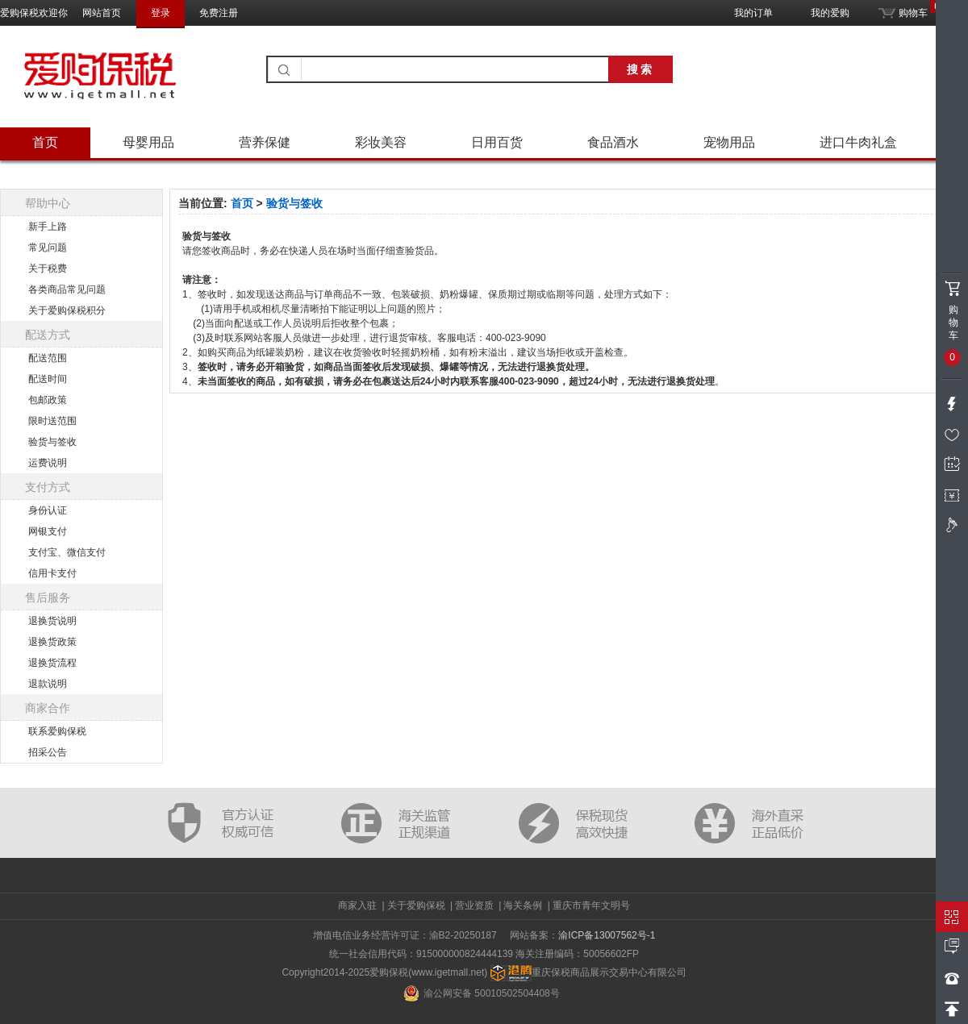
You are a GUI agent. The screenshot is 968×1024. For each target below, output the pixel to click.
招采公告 (47, 752)
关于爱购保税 (416, 905)
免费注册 (218, 13)
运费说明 (47, 462)
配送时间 (47, 379)
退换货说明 (52, 620)
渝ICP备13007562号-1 (606, 935)
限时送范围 (52, 421)
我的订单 (753, 13)
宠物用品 (729, 142)
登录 (160, 13)
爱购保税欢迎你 (34, 13)
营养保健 (264, 142)
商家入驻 (357, 905)
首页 (45, 142)
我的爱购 (830, 13)
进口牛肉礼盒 (858, 142)
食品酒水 (613, 142)
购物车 (903, 9)
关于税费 (47, 268)
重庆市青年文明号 (591, 905)
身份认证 (47, 510)
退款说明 (47, 683)
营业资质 (474, 905)
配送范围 (47, 358)
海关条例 (522, 905)
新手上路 (47, 226)
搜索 (640, 69)
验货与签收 (52, 441)
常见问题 (47, 247)
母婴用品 (148, 142)
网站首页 (101, 13)
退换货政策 (52, 641)
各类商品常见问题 (67, 289)
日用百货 (497, 142)
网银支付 (47, 531)
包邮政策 (47, 400)
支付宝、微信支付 (67, 552)
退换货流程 (52, 662)
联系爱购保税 (57, 731)
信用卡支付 (52, 573)
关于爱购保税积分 (67, 310)
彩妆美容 (381, 142)
